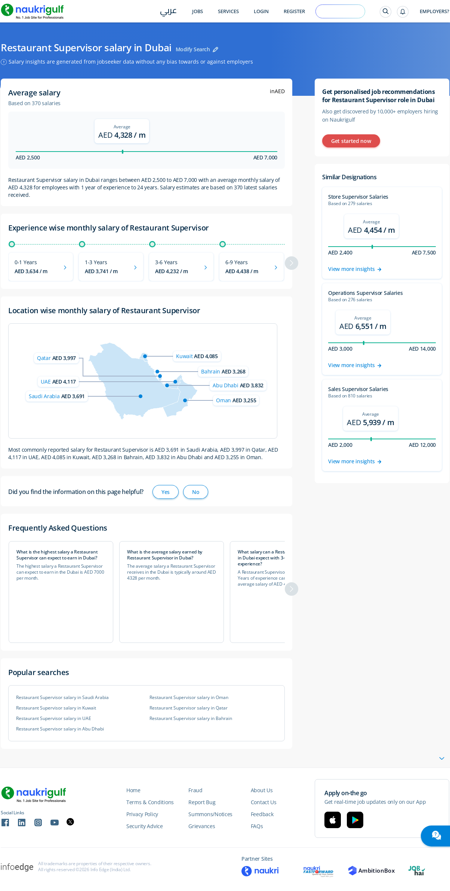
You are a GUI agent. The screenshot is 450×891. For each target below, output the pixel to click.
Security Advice (144, 826)
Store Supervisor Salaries (358, 196)
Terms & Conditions (150, 802)
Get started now (351, 140)
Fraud (195, 790)
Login (261, 11)
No (195, 491)
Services (228, 11)
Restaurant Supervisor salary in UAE (53, 718)
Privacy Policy (142, 814)
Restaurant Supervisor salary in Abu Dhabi (60, 729)
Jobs (197, 11)
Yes (165, 491)
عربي (168, 11)
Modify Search (193, 49)
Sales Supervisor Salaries (358, 389)
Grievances (201, 826)
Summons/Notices (210, 814)
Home (133, 790)
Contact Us (264, 802)
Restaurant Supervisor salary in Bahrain (191, 718)
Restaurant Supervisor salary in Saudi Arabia (62, 698)
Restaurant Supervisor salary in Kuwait (56, 708)
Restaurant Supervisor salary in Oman (189, 698)
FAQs (257, 826)
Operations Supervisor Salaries (365, 292)
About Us (262, 790)
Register (294, 11)
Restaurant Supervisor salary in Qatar (189, 708)
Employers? (434, 11)
